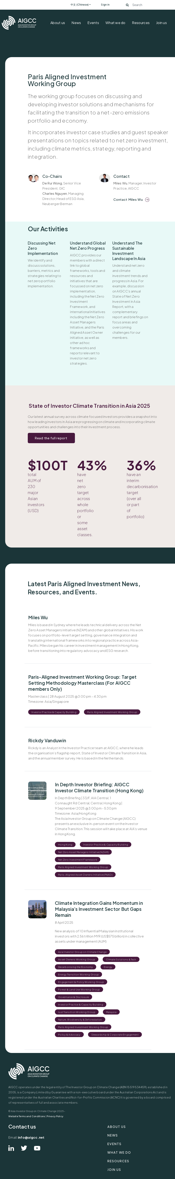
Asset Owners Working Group (76, 959)
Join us (161, 22)
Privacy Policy (55, 1116)
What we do (115, 22)
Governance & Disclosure (73, 996)
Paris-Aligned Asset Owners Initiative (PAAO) (85, 874)
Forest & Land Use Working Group (79, 989)
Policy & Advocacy (69, 1034)
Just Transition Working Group (76, 1011)
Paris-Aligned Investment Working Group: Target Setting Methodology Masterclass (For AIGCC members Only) (82, 683)
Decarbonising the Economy (75, 966)
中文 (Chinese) (80, 4)
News (76, 22)
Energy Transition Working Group (78, 974)
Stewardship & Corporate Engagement (115, 1034)
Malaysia (111, 1011)
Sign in (105, 4)
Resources (141, 22)
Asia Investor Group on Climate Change (82, 951)
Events (93, 22)
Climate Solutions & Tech (121, 959)
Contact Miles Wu (128, 199)
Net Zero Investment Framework (77, 859)
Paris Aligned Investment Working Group (112, 711)
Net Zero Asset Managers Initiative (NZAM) (83, 851)
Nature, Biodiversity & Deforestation (80, 1019)
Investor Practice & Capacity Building (53, 711)
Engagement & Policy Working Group (81, 981)
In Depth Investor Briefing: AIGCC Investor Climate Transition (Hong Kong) (99, 787)
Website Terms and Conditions (26, 1116)
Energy (108, 966)
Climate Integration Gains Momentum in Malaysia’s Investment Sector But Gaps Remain (99, 909)
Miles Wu (38, 617)
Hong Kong (65, 844)
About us (57, 22)
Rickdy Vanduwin (47, 740)
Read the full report (51, 438)
